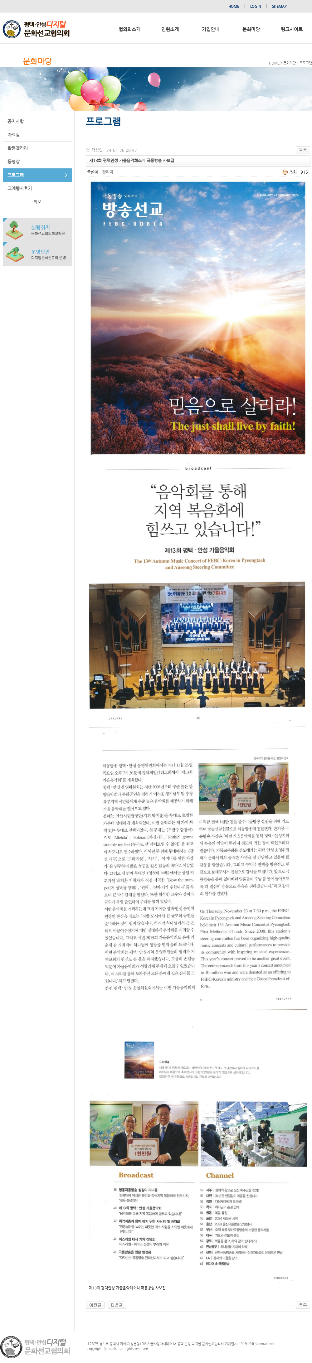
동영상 (13, 161)
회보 (37, 201)
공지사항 (15, 121)
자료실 (13, 134)
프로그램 (15, 174)
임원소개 (170, 29)
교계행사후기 (19, 188)
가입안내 (210, 29)
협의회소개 (129, 29)
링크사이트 (292, 29)
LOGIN (255, 6)
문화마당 (251, 29)
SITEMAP (279, 6)
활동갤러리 (17, 148)
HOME (233, 6)
